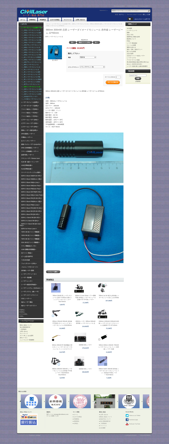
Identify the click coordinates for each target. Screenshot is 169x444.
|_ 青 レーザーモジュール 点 (30, 69)
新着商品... (22, 312)
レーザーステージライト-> (29, 295)
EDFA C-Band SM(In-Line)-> (30, 182)
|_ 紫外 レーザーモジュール (30, 64)
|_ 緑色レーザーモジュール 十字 (31, 52)
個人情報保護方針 (25, 327)
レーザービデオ (131, 57)
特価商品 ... (22, 310)
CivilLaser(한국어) (145, 6)
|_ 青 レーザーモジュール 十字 (31, 74)
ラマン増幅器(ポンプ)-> (28, 246)
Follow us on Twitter (133, 415)
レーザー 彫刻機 (26, 277)
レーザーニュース (132, 30)
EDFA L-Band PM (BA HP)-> (30, 214)
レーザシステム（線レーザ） (30, 291)
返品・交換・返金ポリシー (134, 49)
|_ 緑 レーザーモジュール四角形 (31, 57)
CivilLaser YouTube (133, 424)
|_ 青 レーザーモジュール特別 (31, 81)
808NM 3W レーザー (85, 345)
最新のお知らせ (131, 47)
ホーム (22, 20)
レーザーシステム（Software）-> (32, 288)
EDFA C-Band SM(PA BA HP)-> (31, 176)
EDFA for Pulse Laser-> (29, 228)
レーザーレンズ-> (26, 281)
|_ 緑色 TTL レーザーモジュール (31, 62)
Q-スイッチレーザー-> (28, 141)
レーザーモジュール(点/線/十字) (61, 24)
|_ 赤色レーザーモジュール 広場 (31, 40)
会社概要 (129, 28)
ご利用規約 (23, 329)
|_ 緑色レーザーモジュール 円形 (31, 54)
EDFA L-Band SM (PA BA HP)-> (31, 211)
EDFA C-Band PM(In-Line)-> (30, 205)
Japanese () (103, 10)
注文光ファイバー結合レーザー (136, 55)
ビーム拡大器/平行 (27, 256)
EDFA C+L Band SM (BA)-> (30, 221)
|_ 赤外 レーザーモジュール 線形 (32, 89)
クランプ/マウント (73, 67)
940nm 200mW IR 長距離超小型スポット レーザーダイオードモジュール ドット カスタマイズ (62, 347)
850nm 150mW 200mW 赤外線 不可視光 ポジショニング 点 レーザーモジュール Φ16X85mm (62, 323)
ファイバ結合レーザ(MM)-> (29, 109)
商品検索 (131, 71)
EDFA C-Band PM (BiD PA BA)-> (31, 208)
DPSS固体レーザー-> (28, 134)
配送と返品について (26, 325)
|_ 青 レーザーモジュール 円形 (31, 77)
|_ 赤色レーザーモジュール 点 (31, 30)
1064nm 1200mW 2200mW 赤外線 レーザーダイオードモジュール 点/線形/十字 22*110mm (109, 323)
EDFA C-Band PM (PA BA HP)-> (31, 198)
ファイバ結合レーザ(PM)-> (29, 116)
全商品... (21, 316)
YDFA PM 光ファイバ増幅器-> (30, 235)
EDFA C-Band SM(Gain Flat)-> (31, 185)
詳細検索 (137, 81)
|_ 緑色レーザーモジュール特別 (31, 59)
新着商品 (32, 20)
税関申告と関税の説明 (133, 36)
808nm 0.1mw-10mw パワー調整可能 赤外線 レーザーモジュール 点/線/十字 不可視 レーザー (85, 297)
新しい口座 (146, 14)
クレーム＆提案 (131, 45)
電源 (69, 57)
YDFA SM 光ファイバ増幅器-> (30, 232)
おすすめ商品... (23, 314)
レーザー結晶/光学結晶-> (29, 284)
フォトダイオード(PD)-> (29, 263)
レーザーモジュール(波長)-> (30, 102)
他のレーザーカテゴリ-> (29, 305)
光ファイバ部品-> (26, 253)
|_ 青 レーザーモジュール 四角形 (32, 79)
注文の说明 (130, 53)
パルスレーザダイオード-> (29, 267)
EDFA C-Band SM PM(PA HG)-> (31, 192)
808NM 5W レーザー (85, 369)
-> (32, 27)
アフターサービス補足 (133, 60)
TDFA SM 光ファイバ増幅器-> (30, 239)
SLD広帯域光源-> (26, 169)
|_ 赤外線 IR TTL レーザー (30, 96)
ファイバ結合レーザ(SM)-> (29, 113)
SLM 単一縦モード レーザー (30, 162)
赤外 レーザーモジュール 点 (80, 24)
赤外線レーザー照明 (27, 270)
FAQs (128, 41)
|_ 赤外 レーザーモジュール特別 (31, 94)
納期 (128, 32)
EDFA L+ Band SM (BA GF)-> (30, 217)
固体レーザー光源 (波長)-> (29, 130)
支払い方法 (130, 34)
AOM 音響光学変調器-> (28, 249)
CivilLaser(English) (132, 6)
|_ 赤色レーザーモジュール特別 (31, 42)
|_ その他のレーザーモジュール (31, 99)
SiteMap (38, 435)
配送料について (131, 39)
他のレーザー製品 (27, 302)
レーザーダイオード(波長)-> (30, 106)
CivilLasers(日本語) (119, 6)
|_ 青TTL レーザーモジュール (31, 84)
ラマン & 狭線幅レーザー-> (29, 151)
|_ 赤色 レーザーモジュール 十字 (32, 35)
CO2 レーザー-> (26, 298)
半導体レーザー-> (26, 137)
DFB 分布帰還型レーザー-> (29, 148)
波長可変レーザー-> (27, 155)
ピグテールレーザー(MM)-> (29, 120)
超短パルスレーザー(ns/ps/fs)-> (31, 144)
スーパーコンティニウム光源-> (31, 172)
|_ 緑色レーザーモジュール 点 (31, 47)
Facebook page (132, 419)
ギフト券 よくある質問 (26, 335)
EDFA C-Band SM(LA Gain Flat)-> (32, 195)
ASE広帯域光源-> (27, 165)
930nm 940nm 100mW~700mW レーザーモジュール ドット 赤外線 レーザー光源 (109, 347)
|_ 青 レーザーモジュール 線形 (31, 72)
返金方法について (105, 419)
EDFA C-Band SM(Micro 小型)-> (31, 179)
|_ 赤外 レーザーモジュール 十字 (32, 91)
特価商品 (43, 20)
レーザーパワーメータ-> (29, 274)
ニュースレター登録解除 (27, 339)
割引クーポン (24, 337)
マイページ (67, 20)
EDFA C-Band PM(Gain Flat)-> (31, 189)
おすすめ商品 (54, 20)
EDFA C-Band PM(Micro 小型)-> (31, 201)
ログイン (121, 14)
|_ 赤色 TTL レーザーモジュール (31, 45)
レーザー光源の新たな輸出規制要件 (137, 66)
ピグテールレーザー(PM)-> (29, 127)
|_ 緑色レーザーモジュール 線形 (31, 50)
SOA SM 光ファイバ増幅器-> (30, 242)
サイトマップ (24, 333)
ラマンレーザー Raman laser (30, 158)
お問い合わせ (80, 20)
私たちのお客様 (131, 51)
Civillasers (32, 435)
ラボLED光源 (25, 260)
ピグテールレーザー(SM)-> (29, 123)
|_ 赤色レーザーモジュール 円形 (31, 37)
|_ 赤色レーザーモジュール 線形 (31, 32)
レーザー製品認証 (132, 43)
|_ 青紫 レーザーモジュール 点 (31, 67)
